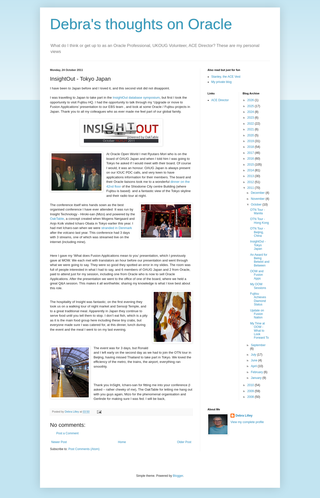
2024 (251, 112)
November (258, 199)
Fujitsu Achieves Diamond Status (258, 299)
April (254, 366)
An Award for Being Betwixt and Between (259, 260)
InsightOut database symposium (136, 97)
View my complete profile (247, 422)
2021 (251, 129)
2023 (251, 117)
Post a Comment (67, 433)
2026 (251, 100)
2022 (251, 123)
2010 (251, 385)
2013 (251, 176)
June (254, 360)
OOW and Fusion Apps (256, 274)
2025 (251, 106)
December (258, 193)
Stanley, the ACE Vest (225, 76)
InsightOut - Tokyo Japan (258, 245)
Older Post (184, 442)
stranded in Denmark (116, 228)
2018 (251, 147)
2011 (251, 188)
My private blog (221, 82)
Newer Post (59, 442)
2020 (251, 135)
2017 (251, 153)
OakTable (57, 219)
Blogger (178, 476)
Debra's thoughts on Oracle (141, 24)
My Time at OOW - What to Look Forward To (259, 331)
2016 (251, 158)
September (258, 345)
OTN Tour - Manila (257, 211)
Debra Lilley (244, 415)
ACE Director (220, 100)
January (256, 378)
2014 (251, 170)
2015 (251, 164)
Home (122, 442)
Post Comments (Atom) (84, 449)
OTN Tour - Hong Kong (259, 220)
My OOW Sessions (258, 285)
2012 (251, 182)
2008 (251, 397)
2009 (251, 391)
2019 (251, 141)
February (257, 372)
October (256, 204)
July (254, 354)
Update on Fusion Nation (257, 314)
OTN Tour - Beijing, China (257, 232)
